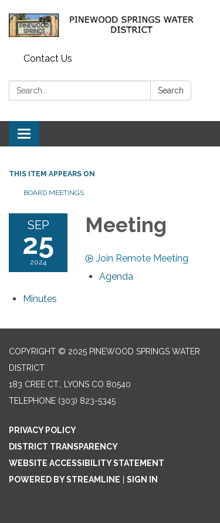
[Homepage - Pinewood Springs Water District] (110, 24)
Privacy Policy (42, 430)
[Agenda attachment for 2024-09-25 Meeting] (116, 276)
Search (171, 90)
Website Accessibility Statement (86, 463)
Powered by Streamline (64, 479)
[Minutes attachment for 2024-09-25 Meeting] (40, 298)
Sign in (142, 479)
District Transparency (63, 446)
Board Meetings (53, 193)
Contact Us (47, 58)
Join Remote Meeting (136, 258)
